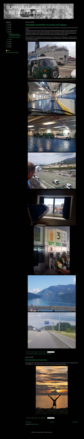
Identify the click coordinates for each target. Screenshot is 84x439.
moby (47, 353)
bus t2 (32, 353)
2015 (8, 45)
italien (41, 353)
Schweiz (49, 353)
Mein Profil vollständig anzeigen (12, 52)
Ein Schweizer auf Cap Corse (36, 360)
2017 (8, 41)
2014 (8, 46)
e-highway (35, 353)
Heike (9, 50)
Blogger (50, 432)
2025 (8, 24)
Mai (9, 39)
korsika (44, 353)
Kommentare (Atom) (34, 424)
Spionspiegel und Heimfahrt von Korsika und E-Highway (46, 25)
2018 (8, 31)
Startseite (52, 422)
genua (39, 353)
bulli (29, 353)
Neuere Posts (28, 422)
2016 (8, 43)
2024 (8, 25)
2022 (8, 27)
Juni (9, 32)
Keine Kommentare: (42, 351)
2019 (8, 29)
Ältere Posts (75, 422)
